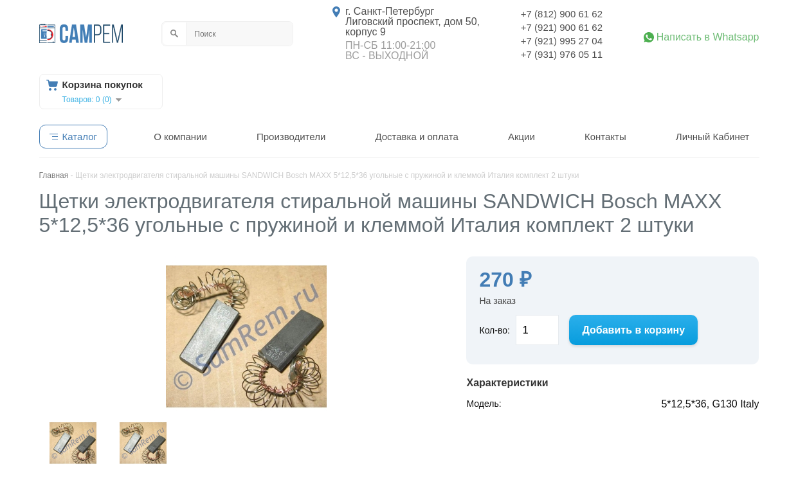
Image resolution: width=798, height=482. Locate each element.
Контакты (605, 136)
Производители (291, 136)
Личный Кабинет (713, 136)
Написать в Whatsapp (708, 37)
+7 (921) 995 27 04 (562, 40)
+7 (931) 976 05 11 (562, 54)
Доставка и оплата (416, 136)
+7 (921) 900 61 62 (562, 27)
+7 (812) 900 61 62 (562, 13)
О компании (180, 136)
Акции (521, 136)
